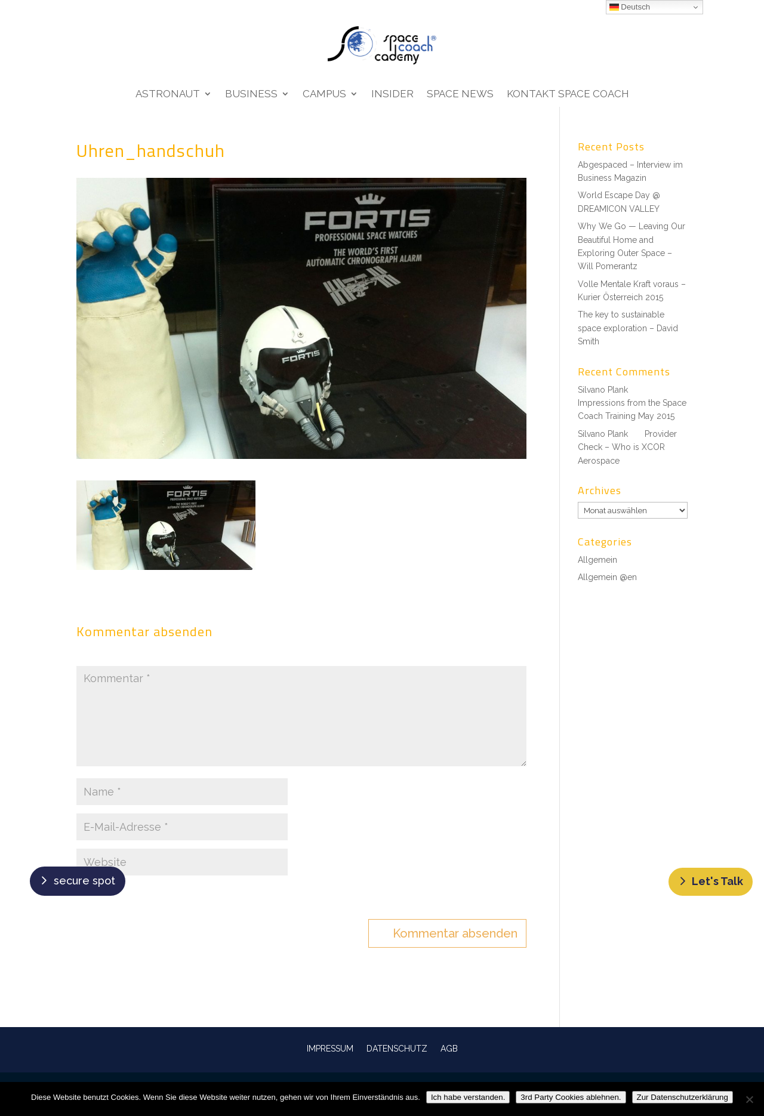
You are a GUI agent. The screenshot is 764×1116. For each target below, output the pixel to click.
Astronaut (167, 95)
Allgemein (597, 560)
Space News (460, 95)
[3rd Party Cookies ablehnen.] (749, 1099)
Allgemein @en (607, 577)
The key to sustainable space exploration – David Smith (628, 328)
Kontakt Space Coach (568, 95)
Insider (392, 95)
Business (251, 95)
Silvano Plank (603, 389)
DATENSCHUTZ (396, 1048)
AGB (449, 1048)
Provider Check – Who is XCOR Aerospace (627, 447)
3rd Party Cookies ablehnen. (570, 1097)
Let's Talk (717, 881)
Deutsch (630, 7)
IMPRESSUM (330, 1048)
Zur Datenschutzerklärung (682, 1097)
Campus (324, 95)
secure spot (84, 880)
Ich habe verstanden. (468, 1097)
